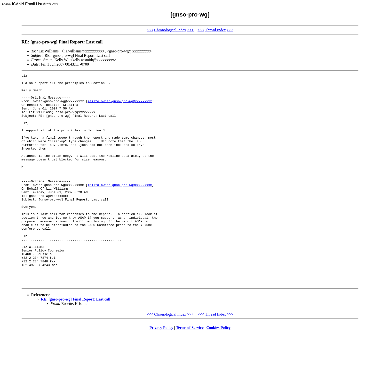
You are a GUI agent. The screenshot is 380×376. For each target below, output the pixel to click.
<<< (150, 30)
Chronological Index (170, 30)
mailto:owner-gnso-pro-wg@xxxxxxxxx (120, 107)
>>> (190, 30)
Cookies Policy (218, 370)
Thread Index (215, 30)
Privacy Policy (161, 370)
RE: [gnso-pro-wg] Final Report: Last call (75, 341)
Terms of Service (190, 370)
